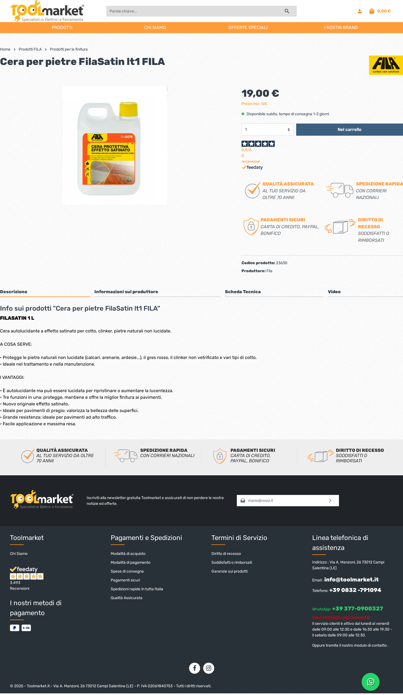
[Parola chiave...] (192, 11)
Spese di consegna (127, 571)
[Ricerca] (287, 11)
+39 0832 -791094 (355, 590)
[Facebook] (194, 668)
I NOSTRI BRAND (341, 27)
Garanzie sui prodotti (229, 571)
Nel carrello (350, 129)
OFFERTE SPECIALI (248, 27)
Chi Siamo (19, 553)
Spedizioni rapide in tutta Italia (137, 589)
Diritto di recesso (226, 553)
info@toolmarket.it (351, 579)
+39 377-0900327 (357, 608)
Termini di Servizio (239, 538)
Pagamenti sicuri (125, 580)
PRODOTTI (62, 27)
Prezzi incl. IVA (254, 103)
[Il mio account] (359, 11)
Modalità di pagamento (130, 562)
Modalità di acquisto (128, 553)
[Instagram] (208, 668)
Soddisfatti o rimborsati (231, 562)
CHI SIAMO (155, 27)
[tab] (45, 291)
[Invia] (330, 500)
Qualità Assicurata (126, 598)
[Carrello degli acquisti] (379, 11)
